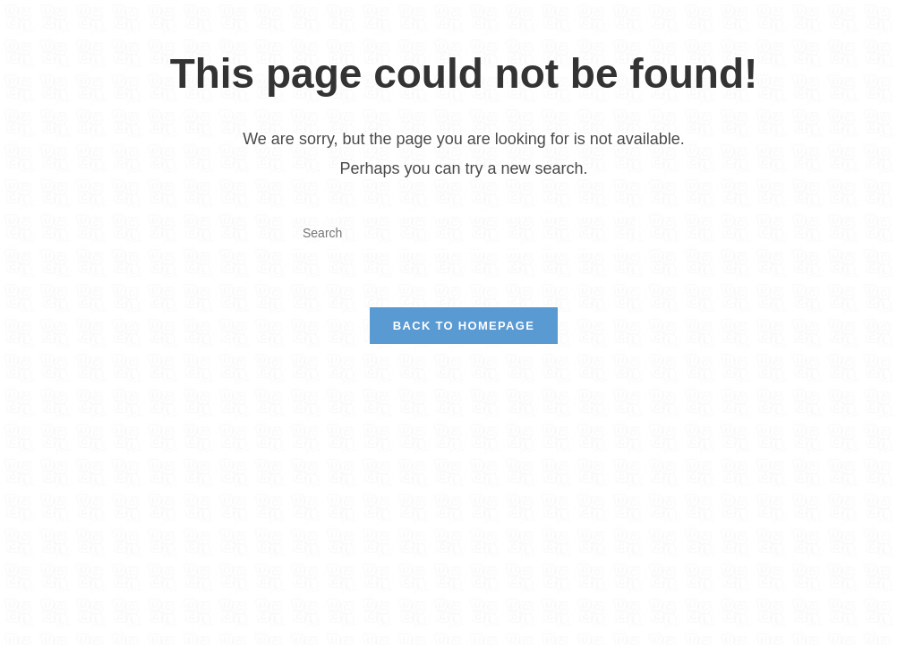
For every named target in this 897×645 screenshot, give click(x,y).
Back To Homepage (463, 325)
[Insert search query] (463, 233)
